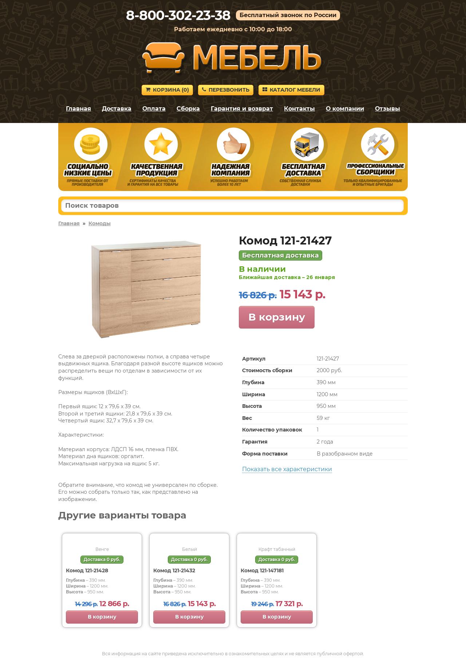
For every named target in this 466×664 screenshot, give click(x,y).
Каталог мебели (291, 90)
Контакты (299, 108)
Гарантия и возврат (242, 108)
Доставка (116, 108)
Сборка (188, 108)
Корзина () (167, 90)
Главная (78, 108)
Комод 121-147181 (262, 570)
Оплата (154, 108)
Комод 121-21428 (87, 570)
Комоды (99, 223)
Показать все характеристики (287, 469)
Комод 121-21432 (174, 570)
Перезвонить (225, 90)
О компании (345, 108)
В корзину (276, 317)
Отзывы (387, 108)
